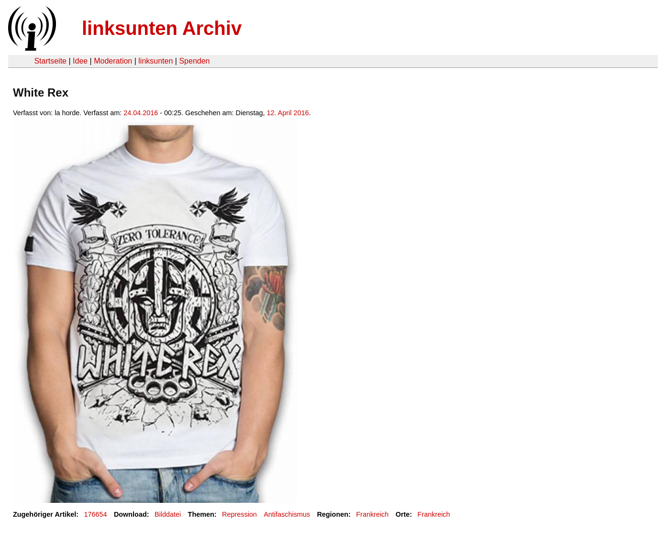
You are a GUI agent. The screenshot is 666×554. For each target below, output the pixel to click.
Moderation (113, 61)
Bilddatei (168, 514)
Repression (239, 514)
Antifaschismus (287, 514)
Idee (80, 61)
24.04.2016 (140, 113)
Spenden (194, 61)
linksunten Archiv (162, 28)
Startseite (50, 61)
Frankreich (372, 514)
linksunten (155, 61)
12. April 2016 (287, 113)
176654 (95, 514)
